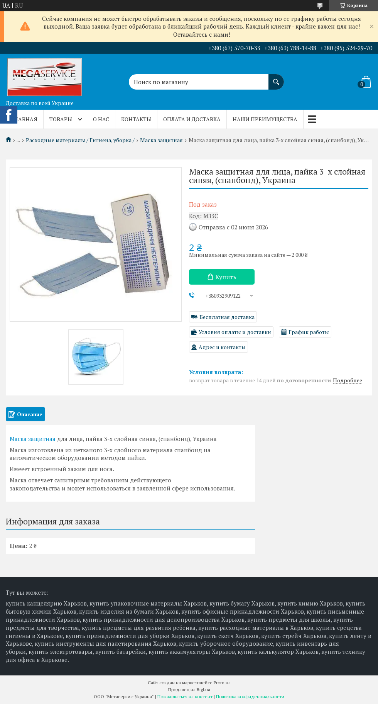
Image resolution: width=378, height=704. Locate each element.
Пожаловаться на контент (185, 696)
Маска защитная (161, 140)
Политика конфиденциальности (250, 696)
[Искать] (276, 78)
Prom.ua (222, 682)
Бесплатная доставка (227, 317)
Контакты (136, 119)
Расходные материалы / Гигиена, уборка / (80, 140)
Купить (225, 277)
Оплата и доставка (192, 119)
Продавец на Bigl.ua (189, 689)
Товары (60, 119)
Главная (24, 119)
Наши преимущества (265, 119)
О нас (101, 119)
